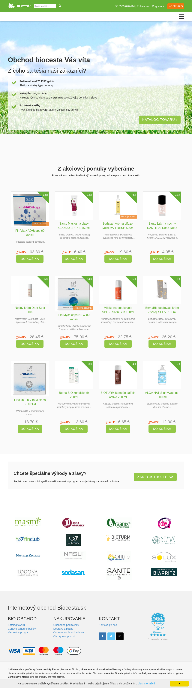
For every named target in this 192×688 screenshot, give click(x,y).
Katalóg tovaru (159, 120)
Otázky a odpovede (64, 636)
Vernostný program (19, 632)
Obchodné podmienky (66, 624)
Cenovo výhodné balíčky (22, 628)
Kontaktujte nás (108, 624)
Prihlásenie (143, 6)
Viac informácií (146, 683)
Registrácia (158, 6)
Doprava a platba (63, 628)
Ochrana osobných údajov (68, 632)
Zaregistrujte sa (155, 477)
